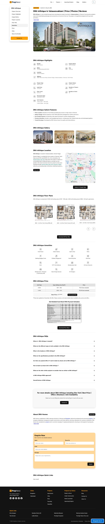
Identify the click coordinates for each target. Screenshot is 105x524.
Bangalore (68, 418)
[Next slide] (93, 228)
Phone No (67, 440)
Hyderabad (32, 496)
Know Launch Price (72, 294)
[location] (55, 77)
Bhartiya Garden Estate (81, 513)
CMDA (59, 164)
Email (36, 446)
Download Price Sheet (64, 327)
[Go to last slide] (88, 228)
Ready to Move (68, 493)
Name (36, 440)
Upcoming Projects (68, 2)
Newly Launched (68, 498)
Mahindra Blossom (58, 513)
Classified (49, 504)
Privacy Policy (87, 521)
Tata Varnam (13, 515)
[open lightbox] (43, 137)
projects (91, 418)
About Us (83, 499)
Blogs (78, 2)
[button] (52, 2)
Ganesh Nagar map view (39, 159)
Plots (48, 498)
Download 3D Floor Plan (64, 237)
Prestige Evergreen (58, 515)
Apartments (50, 493)
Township (49, 501)
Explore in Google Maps (80, 187)
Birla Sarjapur (13, 513)
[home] (15, 2)
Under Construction (69, 496)
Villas (48, 496)
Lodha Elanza (35, 515)
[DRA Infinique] (72, 65)
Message (37, 452)
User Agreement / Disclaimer (77, 521)
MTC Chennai (54, 164)
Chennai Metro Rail (46, 164)
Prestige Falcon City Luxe (82, 515)
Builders (84, 2)
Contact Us (19, 38)
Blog (82, 493)
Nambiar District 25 (36, 513)
